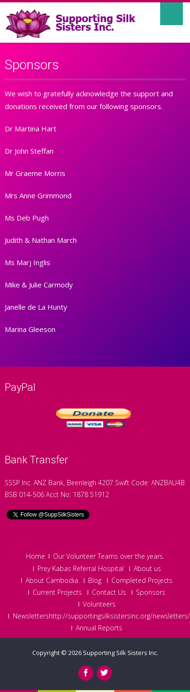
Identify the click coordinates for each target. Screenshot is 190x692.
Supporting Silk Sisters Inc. (120, 652)
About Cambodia (52, 580)
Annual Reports (99, 628)
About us (147, 568)
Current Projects (57, 592)
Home (35, 556)
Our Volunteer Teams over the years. (108, 556)
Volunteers (99, 604)
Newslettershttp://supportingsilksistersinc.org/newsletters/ (101, 616)
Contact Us (109, 592)
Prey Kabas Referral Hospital (80, 568)
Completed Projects (141, 580)
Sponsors (150, 592)
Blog (94, 580)
